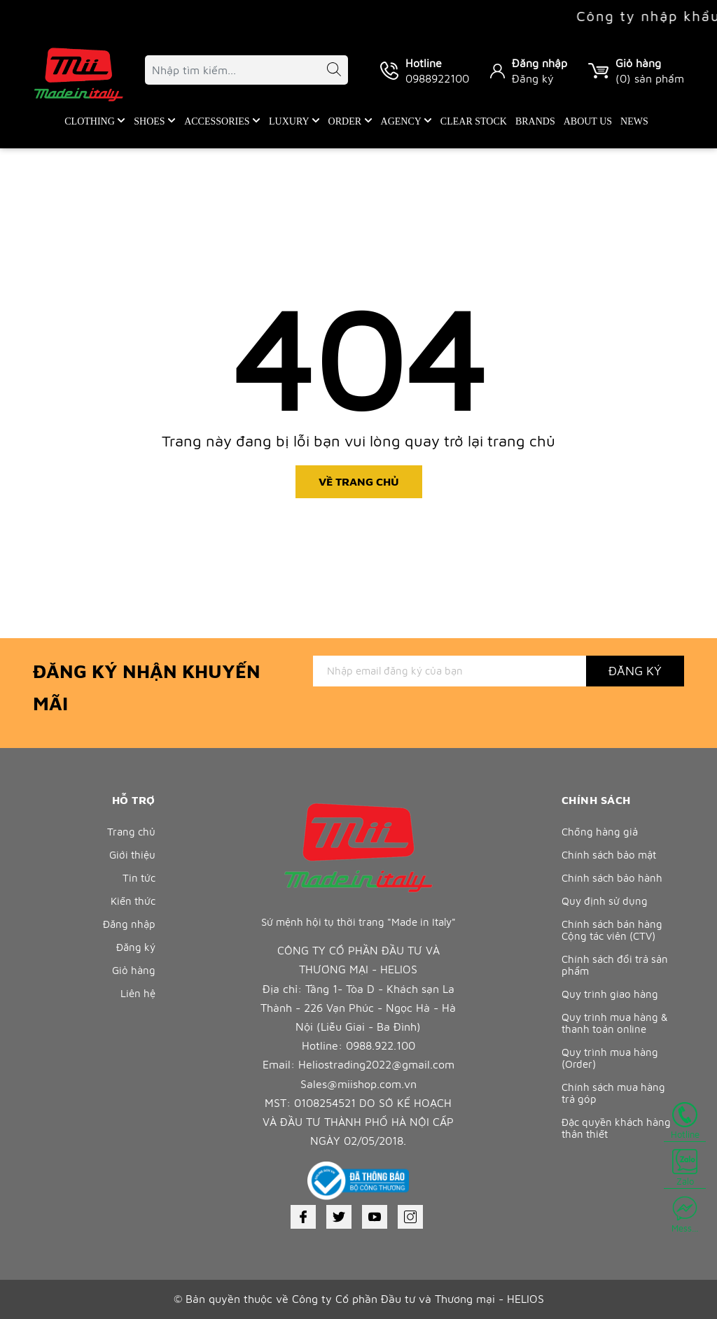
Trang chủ (131, 832)
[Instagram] (410, 1217)
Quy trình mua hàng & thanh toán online (615, 1023)
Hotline (685, 1121)
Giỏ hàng (133, 970)
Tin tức (139, 878)
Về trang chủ (359, 481)
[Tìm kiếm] (327, 72)
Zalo (684, 1168)
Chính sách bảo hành (612, 878)
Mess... (684, 1215)
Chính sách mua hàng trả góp (613, 1093)
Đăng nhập (539, 63)
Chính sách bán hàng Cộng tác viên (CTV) (612, 930)
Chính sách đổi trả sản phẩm (615, 965)
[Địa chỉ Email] (449, 671)
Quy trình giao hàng (610, 994)
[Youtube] (374, 1217)
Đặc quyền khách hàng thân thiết (616, 1128)
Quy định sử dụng (605, 901)
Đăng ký (533, 78)
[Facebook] (303, 1217)
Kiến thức (133, 901)
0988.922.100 (380, 1045)
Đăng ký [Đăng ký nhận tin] (635, 670)
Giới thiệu (132, 855)
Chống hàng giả (600, 832)
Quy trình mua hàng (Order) (610, 1058)
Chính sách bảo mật (609, 855)
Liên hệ (137, 993)
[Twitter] (338, 1217)
